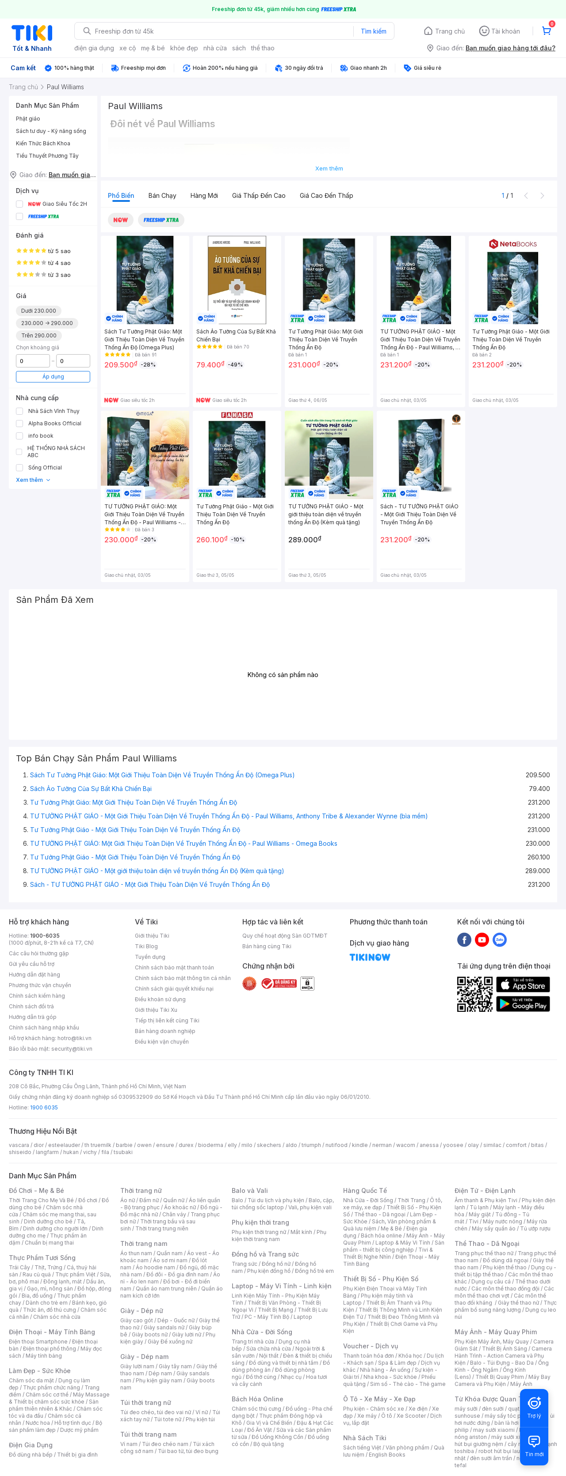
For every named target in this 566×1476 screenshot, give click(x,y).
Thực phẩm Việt (75, 1274)
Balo (237, 1200)
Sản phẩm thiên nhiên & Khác (54, 1405)
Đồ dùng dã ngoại (505, 1260)
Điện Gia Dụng (31, 1445)
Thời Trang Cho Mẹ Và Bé (41, 1200)
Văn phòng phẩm (407, 1447)
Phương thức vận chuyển (40, 985)
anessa (429, 1145)
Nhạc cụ (291, 1377)
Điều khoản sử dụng (160, 999)
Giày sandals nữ (164, 1327)
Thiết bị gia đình (77, 1454)
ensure (165, 1145)
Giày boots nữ (150, 1334)
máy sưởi (466, 1408)
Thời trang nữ (141, 1190)
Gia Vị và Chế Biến (269, 1422)
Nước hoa (38, 1422)
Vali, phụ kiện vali (310, 1207)
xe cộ (127, 48)
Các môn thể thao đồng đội (505, 1288)
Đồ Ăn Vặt (259, 1430)
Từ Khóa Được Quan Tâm (493, 1399)
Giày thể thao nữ (518, 1302)
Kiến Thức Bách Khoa (43, 143)
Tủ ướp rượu (535, 1228)
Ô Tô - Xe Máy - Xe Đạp (379, 1399)
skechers (269, 1145)
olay (473, 1145)
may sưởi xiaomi (494, 1430)
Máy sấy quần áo (494, 1228)
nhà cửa (215, 48)
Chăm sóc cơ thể (47, 1394)
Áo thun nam (136, 1253)
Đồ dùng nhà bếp (31, 1454)
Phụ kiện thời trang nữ (259, 1232)
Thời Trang (411, 1200)
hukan (71, 1152)
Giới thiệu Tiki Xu (156, 1010)
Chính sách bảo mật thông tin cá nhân (183, 978)
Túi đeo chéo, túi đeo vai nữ (155, 1412)
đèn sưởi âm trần (491, 1458)
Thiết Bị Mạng (275, 1309)
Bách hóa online (381, 1235)
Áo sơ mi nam (170, 1260)
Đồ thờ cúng (261, 1377)
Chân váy (174, 1214)
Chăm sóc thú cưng (256, 1408)
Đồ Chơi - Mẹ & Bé (36, 1190)
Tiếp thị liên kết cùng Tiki (167, 1020)
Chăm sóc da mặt (31, 1380)
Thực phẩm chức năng (51, 1387)
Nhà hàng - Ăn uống (385, 1369)
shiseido (20, 1152)
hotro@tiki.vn (74, 1038)
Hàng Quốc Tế (365, 1190)
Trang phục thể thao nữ (484, 1253)
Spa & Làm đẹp (397, 1362)
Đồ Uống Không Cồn (277, 1437)
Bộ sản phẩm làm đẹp (55, 1426)
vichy (90, 1152)
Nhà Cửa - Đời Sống (262, 1332)
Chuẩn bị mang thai (49, 1242)
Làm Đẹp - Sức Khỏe (40, 1370)
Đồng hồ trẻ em (314, 1271)
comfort (516, 1145)
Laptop (303, 1316)
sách (239, 48)
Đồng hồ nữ (276, 1263)
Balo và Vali (250, 1190)
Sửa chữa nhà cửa (268, 1348)
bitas (537, 1145)
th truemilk (97, 1145)
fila (105, 1152)
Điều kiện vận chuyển (162, 1041)
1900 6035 (44, 1107)
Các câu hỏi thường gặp (39, 953)
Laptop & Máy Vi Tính (402, 1242)
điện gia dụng (94, 48)
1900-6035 (45, 935)
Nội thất (269, 1355)
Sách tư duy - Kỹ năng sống (51, 131)
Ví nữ (201, 1412)
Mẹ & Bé (391, 1228)
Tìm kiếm (373, 31)
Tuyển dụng (150, 957)
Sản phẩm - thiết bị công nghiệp (393, 1246)
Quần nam (170, 1253)
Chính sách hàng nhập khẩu (44, 1027)
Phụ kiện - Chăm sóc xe (373, 1408)
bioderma (210, 1145)
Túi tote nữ (167, 1419)
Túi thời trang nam (148, 1434)
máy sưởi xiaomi (512, 1437)
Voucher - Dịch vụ (370, 1346)
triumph (311, 1145)
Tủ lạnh (479, 1207)
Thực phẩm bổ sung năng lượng (506, 1306)
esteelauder (64, 1145)
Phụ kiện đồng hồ (269, 1271)
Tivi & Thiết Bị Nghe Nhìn (388, 1253)
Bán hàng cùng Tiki (266, 946)
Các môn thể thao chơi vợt (504, 1292)
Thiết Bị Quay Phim (499, 1377)
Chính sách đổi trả (31, 1006)
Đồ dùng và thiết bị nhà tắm (283, 1362)
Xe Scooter (411, 1415)
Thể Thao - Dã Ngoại (487, 1243)
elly (232, 1145)
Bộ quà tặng (268, 1444)
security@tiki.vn (71, 1048)
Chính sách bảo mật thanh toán (174, 967)
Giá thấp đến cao (259, 195)
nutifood (336, 1145)
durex (186, 1145)
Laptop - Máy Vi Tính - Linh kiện (282, 1286)
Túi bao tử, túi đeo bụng (188, 1451)
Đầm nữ (149, 1200)
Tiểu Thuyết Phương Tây (47, 155)
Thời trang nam (143, 1243)
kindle (360, 1145)
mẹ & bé (153, 48)
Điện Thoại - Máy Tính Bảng (52, 1332)
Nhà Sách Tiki (364, 1438)
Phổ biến (121, 195)
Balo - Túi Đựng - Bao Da (502, 1362)
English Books (387, 1454)
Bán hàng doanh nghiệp (165, 1031)
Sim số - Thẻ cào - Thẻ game (408, 1384)
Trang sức (244, 1263)
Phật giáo (28, 118)
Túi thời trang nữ (145, 1402)
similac (492, 1145)
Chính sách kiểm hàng (37, 995)
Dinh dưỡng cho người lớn (55, 1228)
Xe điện (418, 1408)
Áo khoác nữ (180, 1207)
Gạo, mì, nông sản (50, 1288)
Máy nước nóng (502, 1221)
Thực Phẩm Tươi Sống (42, 1257)
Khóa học (410, 1355)
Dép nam (160, 1373)
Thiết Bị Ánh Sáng (504, 1348)
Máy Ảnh (521, 1384)
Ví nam (129, 1444)
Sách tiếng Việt (362, 1447)
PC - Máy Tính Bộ (267, 1316)
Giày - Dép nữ (141, 1310)
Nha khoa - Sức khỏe (390, 1377)
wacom (405, 1145)
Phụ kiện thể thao (505, 1267)
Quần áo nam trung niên (166, 1288)
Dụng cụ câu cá (491, 1281)
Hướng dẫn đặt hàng (34, 974)
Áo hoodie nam (155, 1267)
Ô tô (386, 1415)
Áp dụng (53, 376)
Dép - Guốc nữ (176, 1320)
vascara (19, 1145)
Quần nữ (173, 1200)
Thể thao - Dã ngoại (379, 1214)
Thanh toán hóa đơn (368, 1355)
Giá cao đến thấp (326, 195)
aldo (291, 1145)
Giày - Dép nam (144, 1356)
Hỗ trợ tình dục (72, 1422)
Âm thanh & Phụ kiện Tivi (486, 1200)
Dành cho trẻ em (47, 1302)
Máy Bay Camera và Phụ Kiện (503, 1380)
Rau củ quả (37, 1274)
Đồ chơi (87, 1200)
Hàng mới (204, 195)
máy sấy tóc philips (510, 1415)
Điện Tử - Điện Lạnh (485, 1190)
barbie (124, 1145)
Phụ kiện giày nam (159, 1380)
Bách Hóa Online (257, 1399)
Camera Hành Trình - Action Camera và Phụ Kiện (503, 1355)
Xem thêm (33, 480)
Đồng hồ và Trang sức (265, 1254)
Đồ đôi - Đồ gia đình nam (177, 1274)
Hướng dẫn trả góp (33, 1017)
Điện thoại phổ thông (49, 1348)
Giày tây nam (175, 1366)
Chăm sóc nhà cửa (56, 1316)
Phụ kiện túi (200, 1419)
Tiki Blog (146, 946)
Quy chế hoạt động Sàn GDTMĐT (285, 935)
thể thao (263, 48)
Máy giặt (480, 1214)
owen (144, 1145)
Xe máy (367, 1415)
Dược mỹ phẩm (79, 1430)
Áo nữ (127, 1200)
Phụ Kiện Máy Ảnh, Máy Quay (492, 1341)
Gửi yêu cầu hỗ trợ (31, 964)
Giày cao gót (136, 1320)
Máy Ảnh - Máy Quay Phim (496, 1332)
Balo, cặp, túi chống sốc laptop (283, 1204)
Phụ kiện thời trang (260, 1222)
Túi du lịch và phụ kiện (276, 1200)
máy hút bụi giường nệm (501, 1440)
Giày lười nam (137, 1366)
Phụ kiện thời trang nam (279, 1235)
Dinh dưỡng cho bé (48, 1221)
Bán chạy (162, 195)
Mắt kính (301, 1232)
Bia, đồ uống (37, 1295)
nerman (382, 1145)
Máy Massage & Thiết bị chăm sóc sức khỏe (59, 1398)
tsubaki (123, 1152)
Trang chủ (450, 31)
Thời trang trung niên (161, 1228)
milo (246, 1145)
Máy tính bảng (44, 1355)
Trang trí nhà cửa (253, 1341)
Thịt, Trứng (48, 1267)
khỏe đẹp (184, 48)
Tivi (473, 1221)
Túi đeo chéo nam (165, 1444)
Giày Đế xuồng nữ (170, 1341)
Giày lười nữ (186, 1334)
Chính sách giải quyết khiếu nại (174, 988)
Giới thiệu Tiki (152, 935)
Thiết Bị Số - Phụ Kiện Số (380, 1279)
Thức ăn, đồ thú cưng (49, 1309)
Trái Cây (19, 1267)
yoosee (453, 1145)
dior (39, 1145)
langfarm (47, 1152)
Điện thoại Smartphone (38, 1341)
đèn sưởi (493, 1408)
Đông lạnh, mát (62, 1281)
